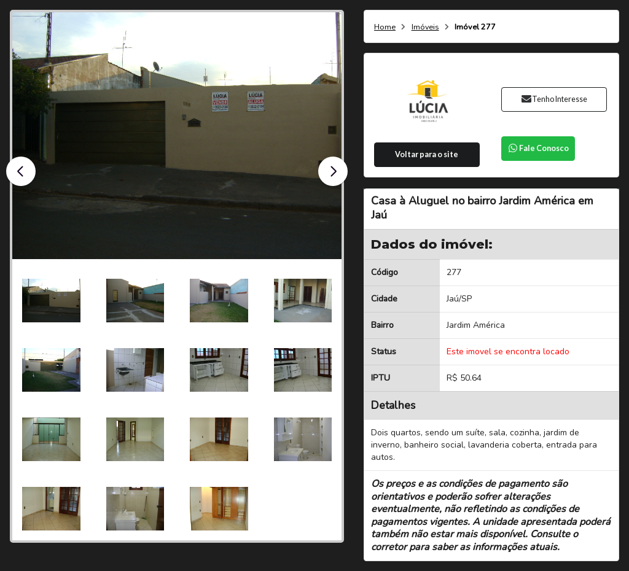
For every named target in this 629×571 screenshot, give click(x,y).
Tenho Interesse (553, 99)
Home (385, 27)
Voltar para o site (426, 154)
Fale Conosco (538, 148)
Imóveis (425, 27)
